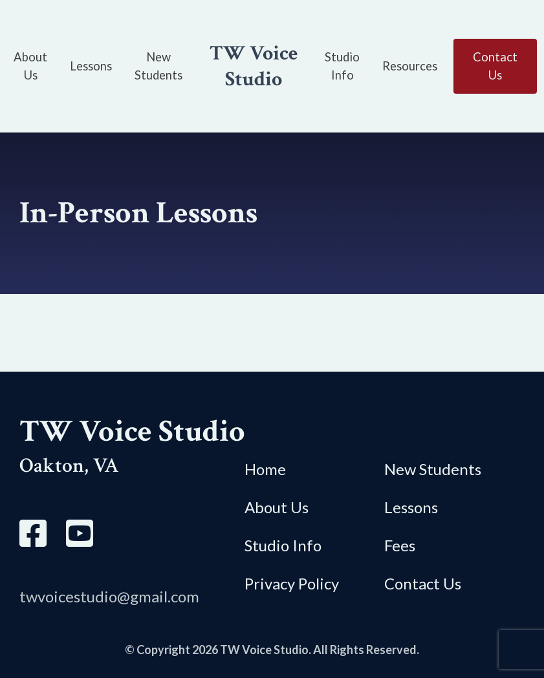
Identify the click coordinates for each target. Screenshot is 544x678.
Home (265, 469)
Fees (399, 545)
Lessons (91, 66)
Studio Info (283, 545)
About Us (277, 507)
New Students (432, 469)
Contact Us (422, 583)
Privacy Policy (292, 583)
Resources (409, 66)
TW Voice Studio (254, 66)
